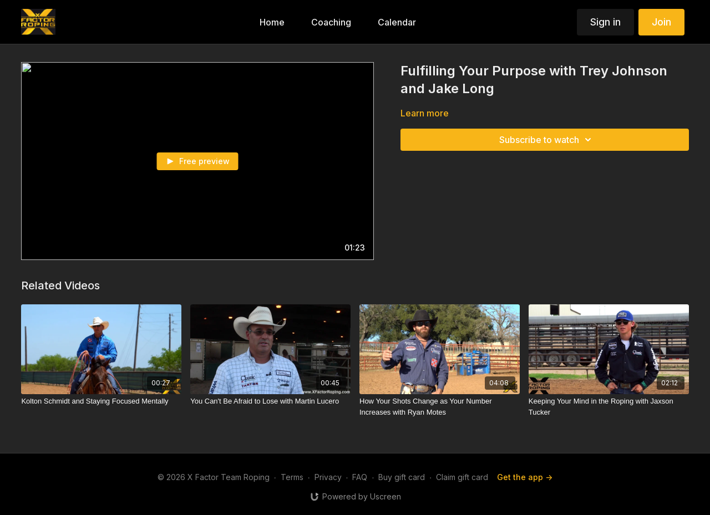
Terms (292, 477)
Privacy (328, 477)
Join (661, 22)
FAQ (359, 477)
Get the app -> (524, 477)
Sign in (605, 22)
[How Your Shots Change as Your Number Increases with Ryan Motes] (439, 406)
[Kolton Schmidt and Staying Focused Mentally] (101, 401)
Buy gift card (401, 477)
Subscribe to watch (547, 139)
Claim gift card (462, 477)
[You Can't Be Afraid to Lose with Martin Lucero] (270, 401)
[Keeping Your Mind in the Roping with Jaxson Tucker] (609, 406)
